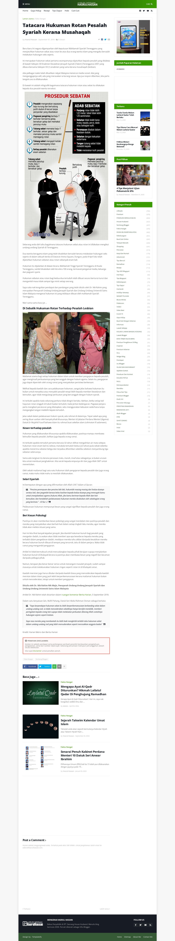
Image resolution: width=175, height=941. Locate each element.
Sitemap (127, 937)
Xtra (133, 353)
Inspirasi (133, 346)
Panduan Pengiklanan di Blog (133, 342)
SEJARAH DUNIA (133, 371)
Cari (148, 4)
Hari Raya (133, 275)
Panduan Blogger (133, 396)
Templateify (37, 937)
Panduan (133, 214)
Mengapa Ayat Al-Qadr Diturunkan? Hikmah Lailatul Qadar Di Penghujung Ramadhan (83, 690)
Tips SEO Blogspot (133, 271)
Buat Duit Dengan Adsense (133, 321)
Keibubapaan (133, 282)
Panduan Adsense (133, 349)
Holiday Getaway (133, 292)
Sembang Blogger (42, 659)
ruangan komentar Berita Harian (76, 594)
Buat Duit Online (133, 239)
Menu (27, 4)
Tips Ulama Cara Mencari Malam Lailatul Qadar (127, 128)
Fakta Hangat (40, 19)
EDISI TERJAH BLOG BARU (133, 339)
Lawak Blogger (133, 335)
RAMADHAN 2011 (133, 410)
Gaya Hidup (36, 10)
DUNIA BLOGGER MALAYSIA (133, 232)
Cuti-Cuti (75, 10)
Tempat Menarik (133, 243)
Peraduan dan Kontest (133, 374)
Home (25, 10)
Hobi (67, 10)
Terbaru (27, 909)
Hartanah (133, 289)
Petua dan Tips (133, 392)
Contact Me (147, 937)
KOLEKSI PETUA (133, 378)
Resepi (47, 10)
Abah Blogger (133, 413)
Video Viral (133, 431)
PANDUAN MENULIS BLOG (133, 218)
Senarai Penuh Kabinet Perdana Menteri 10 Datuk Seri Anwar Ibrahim (83, 755)
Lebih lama (104, 909)
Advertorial (133, 257)
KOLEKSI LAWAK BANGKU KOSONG (133, 332)
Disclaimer (37, 651)
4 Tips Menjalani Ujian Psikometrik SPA (128, 189)
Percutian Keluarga (133, 403)
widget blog (133, 356)
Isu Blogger (133, 363)
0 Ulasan (61, 39)
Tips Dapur (57, 10)
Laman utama (28, 19)
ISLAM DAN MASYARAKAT (133, 367)
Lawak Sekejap (133, 328)
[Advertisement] (66, 806)
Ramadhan (133, 264)
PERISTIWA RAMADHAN (133, 406)
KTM (133, 417)
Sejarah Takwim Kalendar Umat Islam (83, 722)
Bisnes (133, 424)
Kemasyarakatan (133, 385)
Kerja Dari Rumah (133, 253)
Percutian (133, 250)
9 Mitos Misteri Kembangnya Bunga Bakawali (125, 144)
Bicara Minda (133, 300)
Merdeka (133, 388)
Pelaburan (133, 303)
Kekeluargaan (133, 236)
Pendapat (133, 360)
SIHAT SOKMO (133, 420)
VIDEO (133, 307)
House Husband (133, 221)
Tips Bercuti (133, 260)
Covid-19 (133, 314)
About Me (137, 937)
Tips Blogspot (133, 278)
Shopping (133, 246)
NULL (133, 381)
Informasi (133, 324)
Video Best (133, 310)
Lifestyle (133, 211)
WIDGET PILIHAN (133, 296)
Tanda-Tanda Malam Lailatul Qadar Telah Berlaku (125, 115)
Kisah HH (133, 399)
